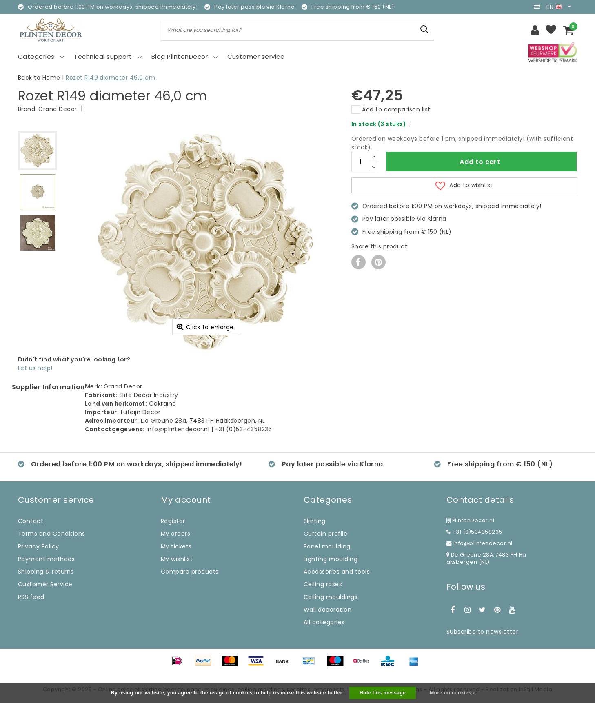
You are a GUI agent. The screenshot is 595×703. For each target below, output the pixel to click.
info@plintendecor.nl (479, 543)
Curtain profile (325, 534)
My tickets (176, 546)
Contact (30, 521)
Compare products (190, 572)
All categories (324, 622)
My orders (175, 534)
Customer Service (45, 584)
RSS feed (31, 597)
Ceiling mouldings (330, 597)
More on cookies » (453, 693)
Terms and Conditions (51, 534)
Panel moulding (327, 546)
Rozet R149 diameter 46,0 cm (110, 77)
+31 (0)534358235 (474, 531)
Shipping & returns (46, 572)
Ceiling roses (323, 584)
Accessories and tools (337, 572)
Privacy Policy (38, 546)
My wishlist (177, 559)
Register (173, 521)
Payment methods (46, 559)
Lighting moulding (330, 559)
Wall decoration (327, 609)
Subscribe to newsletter (482, 632)
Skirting (315, 521)
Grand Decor (57, 109)
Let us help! (35, 368)
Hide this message (383, 693)
